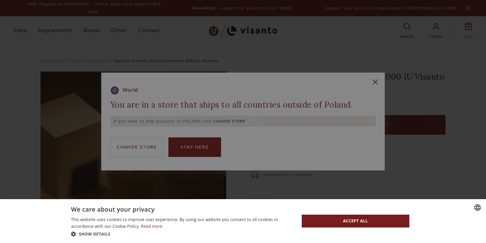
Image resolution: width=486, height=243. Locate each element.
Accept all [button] (355, 221)
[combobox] (477, 207)
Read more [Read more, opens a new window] (152, 226)
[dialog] (243, 221)
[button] (181, 234)
